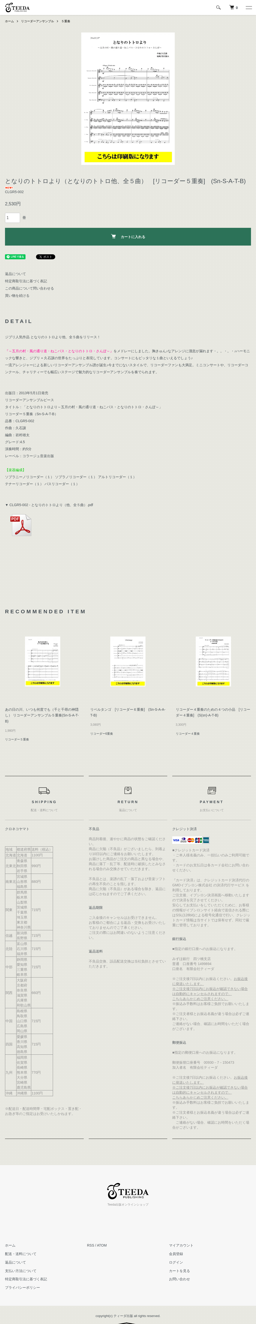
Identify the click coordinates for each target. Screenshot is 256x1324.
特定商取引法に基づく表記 (26, 281)
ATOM (102, 1245)
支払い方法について (20, 1271)
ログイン (176, 1262)
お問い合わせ (179, 1279)
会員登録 (176, 1254)
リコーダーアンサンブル (37, 21)
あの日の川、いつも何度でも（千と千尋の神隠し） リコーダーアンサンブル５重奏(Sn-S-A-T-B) (42, 715)
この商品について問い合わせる (29, 288)
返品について (15, 274)
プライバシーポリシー (22, 1288)
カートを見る (179, 1271)
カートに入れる (128, 236)
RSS (90, 1245)
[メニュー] (248, 7)
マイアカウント (181, 1245)
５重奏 (65, 21)
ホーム (9, 21)
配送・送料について (20, 1254)
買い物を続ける (17, 296)
